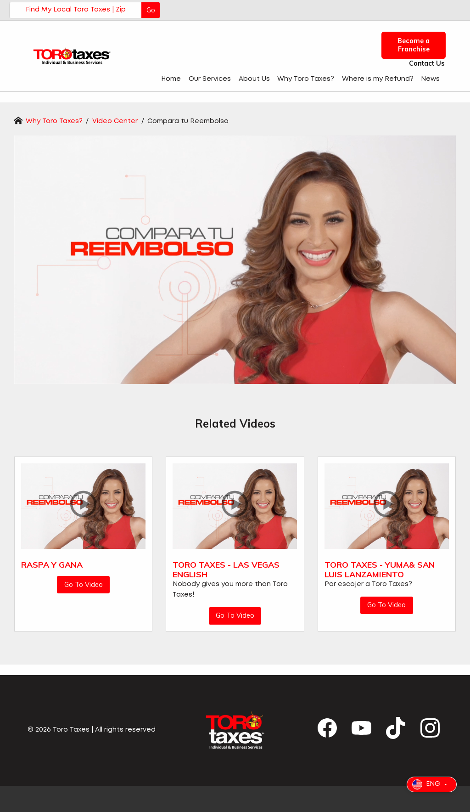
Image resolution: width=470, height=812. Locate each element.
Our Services (210, 79)
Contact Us (424, 64)
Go (150, 10)
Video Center (116, 121)
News (430, 79)
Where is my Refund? (378, 79)
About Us (254, 79)
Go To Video (83, 585)
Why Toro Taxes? (305, 79)
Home (171, 79)
